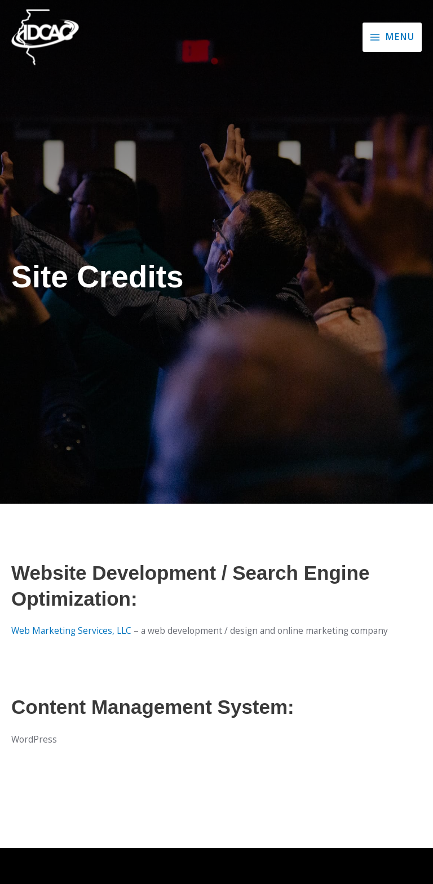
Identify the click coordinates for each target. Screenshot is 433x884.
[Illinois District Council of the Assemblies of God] (45, 37)
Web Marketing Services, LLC (71, 630)
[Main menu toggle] (392, 37)
